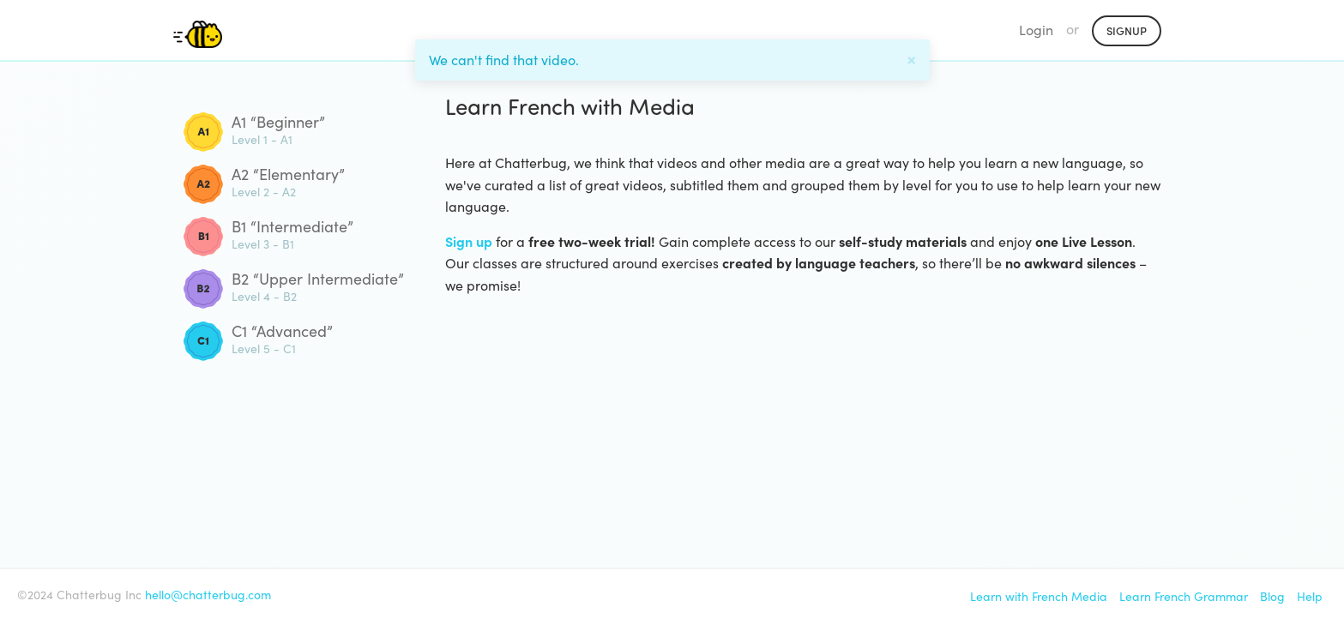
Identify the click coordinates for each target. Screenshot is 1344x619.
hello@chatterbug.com (208, 594)
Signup (1126, 30)
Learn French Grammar (1183, 596)
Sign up (468, 240)
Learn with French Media (1038, 596)
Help (1310, 596)
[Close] (911, 57)
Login (1036, 30)
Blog (1272, 596)
